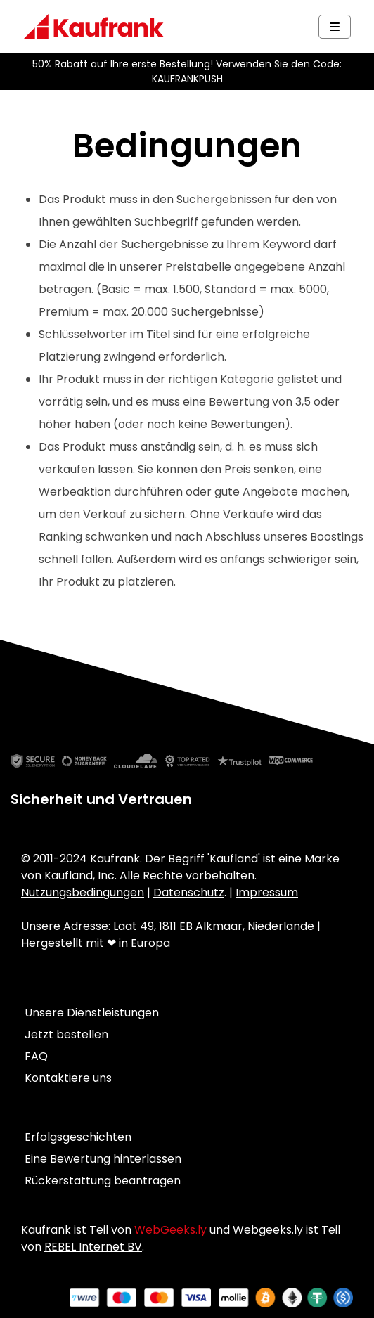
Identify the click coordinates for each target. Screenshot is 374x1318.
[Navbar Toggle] (334, 27)
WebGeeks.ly (170, 1230)
